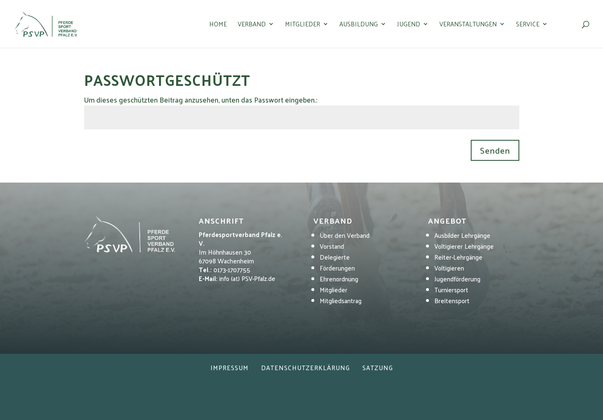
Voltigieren (449, 267)
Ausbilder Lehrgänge (462, 235)
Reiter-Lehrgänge (458, 257)
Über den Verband (344, 235)
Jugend (408, 25)
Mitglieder (302, 25)
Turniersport (451, 289)
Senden (495, 150)
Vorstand (332, 246)
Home (218, 25)
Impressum (229, 367)
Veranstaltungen (468, 25)
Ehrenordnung (339, 278)
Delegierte (335, 257)
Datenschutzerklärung (305, 367)
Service (527, 25)
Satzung (377, 367)
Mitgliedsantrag (341, 300)
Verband (252, 25)
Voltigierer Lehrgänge (464, 246)
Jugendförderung (457, 278)
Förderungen (337, 267)
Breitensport (452, 300)
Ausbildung (358, 25)
